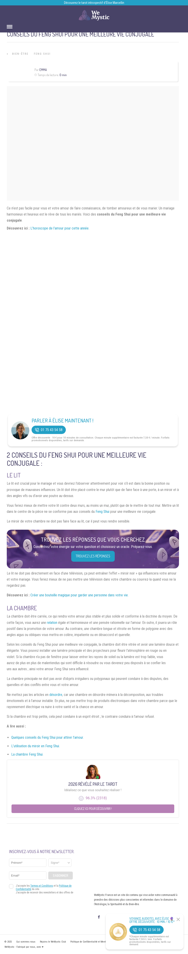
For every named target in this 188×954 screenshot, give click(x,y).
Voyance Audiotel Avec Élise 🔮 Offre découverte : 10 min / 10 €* (152, 920)
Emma (43, 70)
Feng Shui (42, 53)
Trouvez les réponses (93, 556)
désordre (55, 695)
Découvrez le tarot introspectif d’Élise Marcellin (94, 3)
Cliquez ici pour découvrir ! (93, 809)
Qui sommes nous (25, 941)
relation (52, 622)
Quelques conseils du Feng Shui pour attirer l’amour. (47, 737)
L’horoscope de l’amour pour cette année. (59, 228)
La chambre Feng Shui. (27, 754)
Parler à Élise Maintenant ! (62, 420)
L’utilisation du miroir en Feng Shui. (35, 746)
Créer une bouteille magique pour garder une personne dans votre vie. (79, 595)
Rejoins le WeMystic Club (53, 941)
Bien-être (20, 53)
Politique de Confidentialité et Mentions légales (94, 941)
